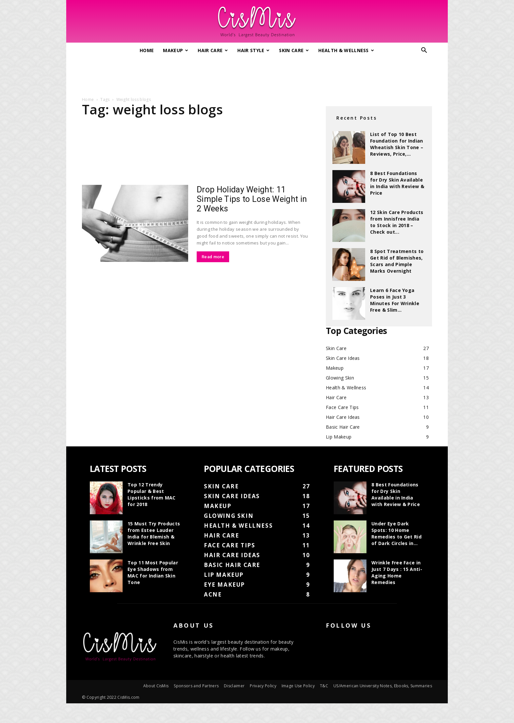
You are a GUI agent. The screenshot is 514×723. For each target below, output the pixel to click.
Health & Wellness (346, 50)
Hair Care (213, 50)
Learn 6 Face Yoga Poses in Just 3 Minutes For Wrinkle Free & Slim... (394, 300)
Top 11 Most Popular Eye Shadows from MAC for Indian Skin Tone (153, 572)
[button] (424, 51)
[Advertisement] (257, 74)
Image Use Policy (298, 686)
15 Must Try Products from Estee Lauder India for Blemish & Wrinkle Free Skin (154, 533)
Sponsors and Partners (196, 686)
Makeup (175, 50)
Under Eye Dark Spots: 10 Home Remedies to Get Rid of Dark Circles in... (396, 533)
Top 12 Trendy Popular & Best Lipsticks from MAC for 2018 (152, 494)
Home (147, 50)
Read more (213, 256)
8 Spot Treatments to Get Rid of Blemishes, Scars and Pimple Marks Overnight (397, 261)
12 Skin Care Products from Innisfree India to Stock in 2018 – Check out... (397, 222)
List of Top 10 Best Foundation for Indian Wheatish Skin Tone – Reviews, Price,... (396, 144)
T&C (324, 686)
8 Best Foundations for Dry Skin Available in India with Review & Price (397, 183)
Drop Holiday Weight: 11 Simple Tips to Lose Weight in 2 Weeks (252, 199)
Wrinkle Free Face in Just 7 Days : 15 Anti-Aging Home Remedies (396, 572)
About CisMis (156, 686)
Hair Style (253, 50)
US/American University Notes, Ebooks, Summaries (382, 686)
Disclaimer (234, 686)
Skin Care (294, 50)
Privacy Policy (263, 686)
